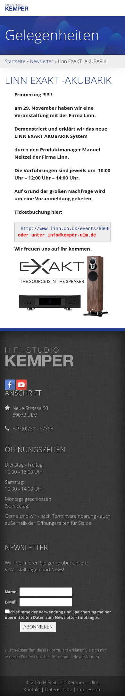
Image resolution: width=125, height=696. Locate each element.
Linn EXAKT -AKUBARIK (58, 80)
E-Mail (10, 602)
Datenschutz (58, 689)
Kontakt (31, 689)
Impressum (89, 689)
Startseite (15, 61)
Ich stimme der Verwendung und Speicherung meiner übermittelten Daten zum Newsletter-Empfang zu (58, 614)
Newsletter (41, 61)
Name (10, 592)
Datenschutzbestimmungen (46, 657)
